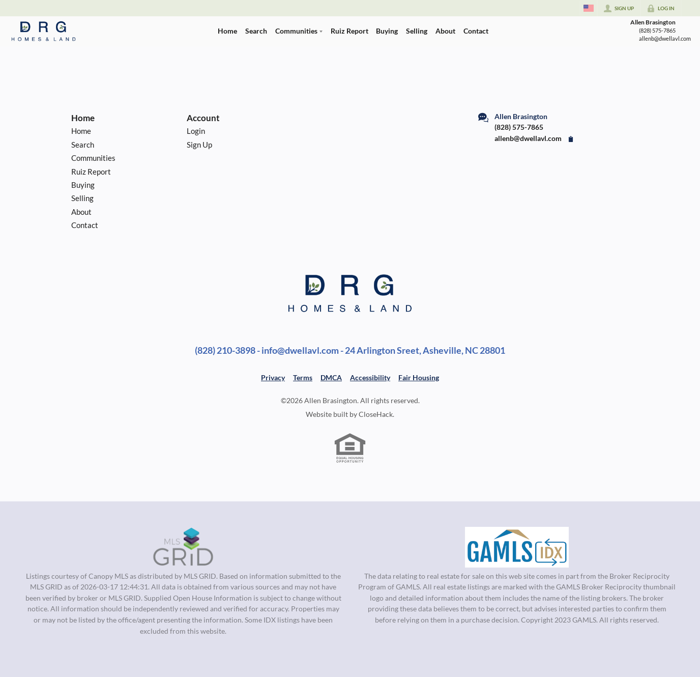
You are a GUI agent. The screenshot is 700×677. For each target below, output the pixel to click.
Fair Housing (418, 377)
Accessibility (370, 377)
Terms (302, 377)
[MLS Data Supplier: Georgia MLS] (516, 547)
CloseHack (376, 414)
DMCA (331, 377)
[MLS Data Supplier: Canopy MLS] (183, 547)
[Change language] (588, 8)
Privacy (273, 377)
